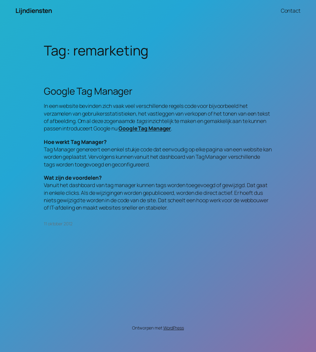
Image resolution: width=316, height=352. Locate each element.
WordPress (173, 328)
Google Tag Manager (88, 91)
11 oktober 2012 (58, 224)
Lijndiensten (33, 10)
